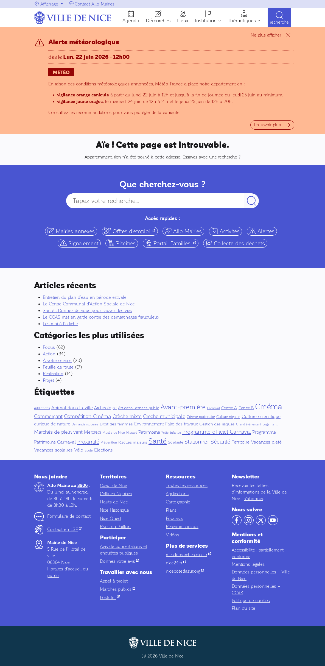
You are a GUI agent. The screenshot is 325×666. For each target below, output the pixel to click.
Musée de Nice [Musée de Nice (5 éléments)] (113, 432)
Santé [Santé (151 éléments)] (158, 441)
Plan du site (243, 608)
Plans (171, 510)
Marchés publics (117, 589)
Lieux (182, 20)
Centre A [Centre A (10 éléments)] (229, 408)
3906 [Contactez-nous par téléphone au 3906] (82, 485)
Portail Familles (171, 243)
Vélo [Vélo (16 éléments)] (78, 450)
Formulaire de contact (69, 516)
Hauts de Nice (114, 502)
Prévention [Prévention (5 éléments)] (109, 442)
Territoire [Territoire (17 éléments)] (241, 442)
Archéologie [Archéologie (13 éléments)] (105, 407)
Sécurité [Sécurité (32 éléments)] (220, 442)
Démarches (158, 20)
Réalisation (53, 373)
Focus (49, 347)
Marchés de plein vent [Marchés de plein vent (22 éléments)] (58, 432)
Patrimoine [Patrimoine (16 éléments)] (149, 432)
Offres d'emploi (131, 231)
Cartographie (178, 502)
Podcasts (174, 518)
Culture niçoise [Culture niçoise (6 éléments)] (228, 417)
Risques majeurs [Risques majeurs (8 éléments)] (132, 442)
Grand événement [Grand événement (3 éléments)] (248, 424)
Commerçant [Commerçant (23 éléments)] (48, 416)
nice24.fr (176, 563)
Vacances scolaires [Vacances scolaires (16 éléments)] (53, 450)
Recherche (279, 22)
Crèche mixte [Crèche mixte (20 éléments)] (127, 416)
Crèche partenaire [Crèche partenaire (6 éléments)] (201, 417)
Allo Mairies (183, 231)
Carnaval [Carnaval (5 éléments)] (213, 408)
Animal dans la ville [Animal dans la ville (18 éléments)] (72, 407)
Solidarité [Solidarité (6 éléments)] (175, 442)
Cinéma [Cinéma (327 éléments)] (268, 406)
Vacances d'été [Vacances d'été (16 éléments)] (266, 442)
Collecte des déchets (235, 243)
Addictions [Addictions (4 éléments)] (42, 408)
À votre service (57, 360)
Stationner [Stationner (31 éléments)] (196, 442)
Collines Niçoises (116, 493)
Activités (225, 231)
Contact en (64, 529)
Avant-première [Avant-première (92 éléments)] (183, 407)
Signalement (79, 243)
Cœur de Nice (113, 485)
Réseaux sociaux (182, 526)
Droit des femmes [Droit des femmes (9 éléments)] (116, 424)
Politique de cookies (251, 600)
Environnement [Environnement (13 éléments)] (149, 424)
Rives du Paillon (115, 526)
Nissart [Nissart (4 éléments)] (131, 432)
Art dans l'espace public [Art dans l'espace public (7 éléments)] (138, 408)
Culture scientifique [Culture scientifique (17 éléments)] (261, 416)
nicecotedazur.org (185, 571)
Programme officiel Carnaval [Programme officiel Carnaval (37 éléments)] (216, 432)
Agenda (130, 20)
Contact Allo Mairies (94, 4)
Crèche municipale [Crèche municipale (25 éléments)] (164, 416)
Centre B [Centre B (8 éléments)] (246, 408)
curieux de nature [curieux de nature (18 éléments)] (52, 424)
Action (49, 354)
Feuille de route (58, 367)
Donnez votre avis (119, 561)
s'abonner (253, 498)
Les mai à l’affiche (60, 323)
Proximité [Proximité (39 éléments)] (88, 442)
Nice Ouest (110, 518)
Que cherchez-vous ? (162, 184)
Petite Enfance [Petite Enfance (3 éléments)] (171, 432)
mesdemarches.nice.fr (188, 554)
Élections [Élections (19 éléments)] (103, 450)
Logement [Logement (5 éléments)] (270, 424)
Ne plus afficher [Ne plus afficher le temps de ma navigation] (266, 35)
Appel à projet (114, 581)
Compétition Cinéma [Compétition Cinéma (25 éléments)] (87, 416)
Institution (206, 20)
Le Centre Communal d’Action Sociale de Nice (89, 304)
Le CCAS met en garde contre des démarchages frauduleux (101, 317)
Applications (177, 493)
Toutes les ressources (187, 485)
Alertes (261, 231)
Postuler (110, 597)
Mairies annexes (71, 231)
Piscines (122, 243)
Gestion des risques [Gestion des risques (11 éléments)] (217, 424)
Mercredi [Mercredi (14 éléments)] (92, 432)
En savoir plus (267, 124)
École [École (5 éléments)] (89, 450)
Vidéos (172, 535)
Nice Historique (114, 510)
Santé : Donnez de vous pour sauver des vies (87, 310)
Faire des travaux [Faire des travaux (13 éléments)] (181, 424)
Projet (48, 380)
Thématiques (242, 20)
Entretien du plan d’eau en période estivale (85, 297)
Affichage (49, 4)
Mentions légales (248, 564)
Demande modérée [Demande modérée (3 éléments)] (85, 424)
